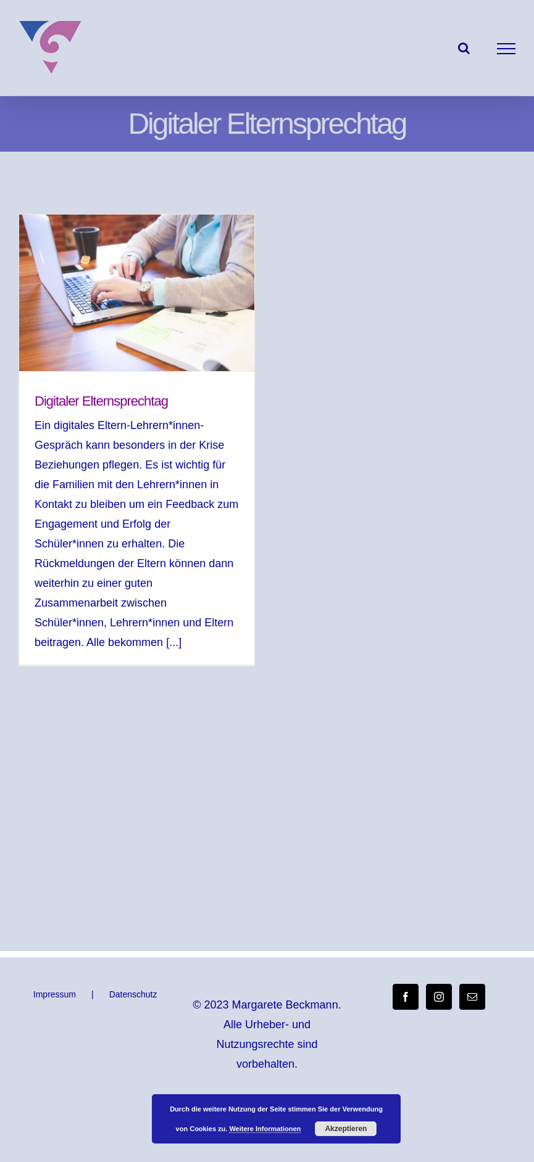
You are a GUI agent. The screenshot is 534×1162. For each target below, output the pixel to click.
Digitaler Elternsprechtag (101, 401)
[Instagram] (439, 997)
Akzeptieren (346, 1128)
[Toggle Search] (464, 48)
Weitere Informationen (265, 1128)
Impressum (54, 994)
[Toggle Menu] (506, 48)
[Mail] (472, 997)
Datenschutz (133, 994)
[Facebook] (406, 997)
